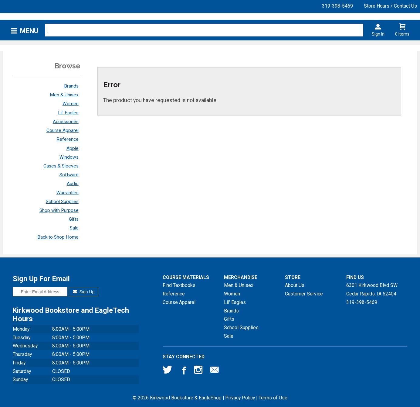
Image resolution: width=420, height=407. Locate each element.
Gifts (74, 219)
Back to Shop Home (58, 237)
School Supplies (62, 201)
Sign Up (83, 291)
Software (69, 175)
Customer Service (304, 294)
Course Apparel (62, 130)
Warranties (67, 192)
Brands (71, 86)
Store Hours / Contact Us (390, 6)
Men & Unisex (64, 95)
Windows (69, 157)
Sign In (378, 34)
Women (71, 103)
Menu (29, 31)
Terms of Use (273, 398)
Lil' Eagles (68, 113)
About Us (294, 285)
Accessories (66, 121)
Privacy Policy (240, 398)
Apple (72, 148)
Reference (67, 139)
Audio (73, 183)
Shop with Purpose (59, 210)
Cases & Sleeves (61, 166)
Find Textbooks (179, 285)
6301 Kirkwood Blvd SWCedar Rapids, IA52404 (372, 289)
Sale (74, 228)
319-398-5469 (337, 6)
